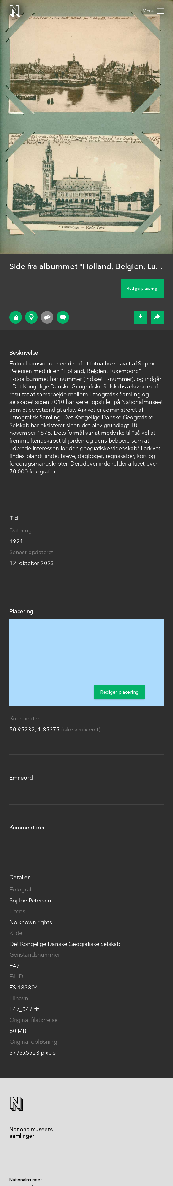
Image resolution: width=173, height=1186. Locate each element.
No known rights (30, 922)
